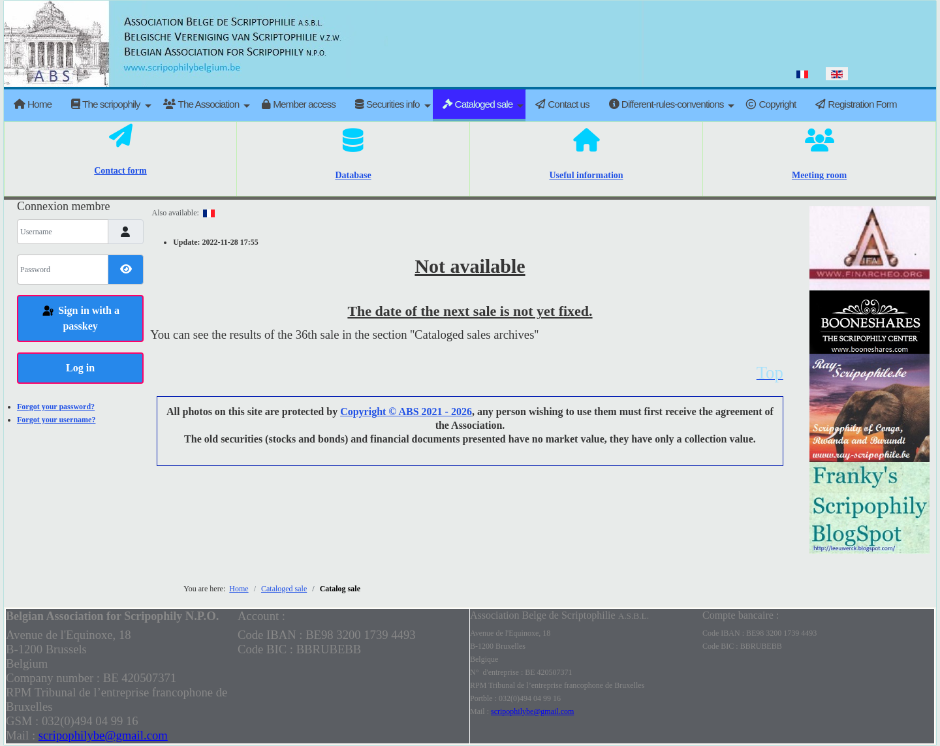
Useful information (586, 175)
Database (353, 175)
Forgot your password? (56, 406)
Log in (80, 367)
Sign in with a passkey (80, 318)
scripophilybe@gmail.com (103, 735)
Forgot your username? (56, 419)
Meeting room (819, 175)
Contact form (120, 171)
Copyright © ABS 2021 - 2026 (406, 411)
